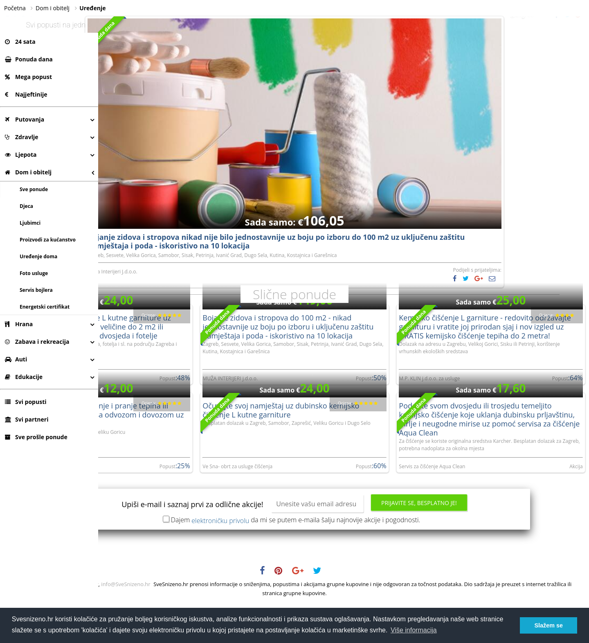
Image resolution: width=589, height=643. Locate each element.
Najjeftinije (26, 94)
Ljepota (21, 154)
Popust (233, 497)
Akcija (576, 504)
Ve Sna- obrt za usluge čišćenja (302, 497)
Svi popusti (25, 402)
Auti (16, 359)
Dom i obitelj (28, 172)
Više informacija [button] (414, 630)
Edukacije (24, 377)
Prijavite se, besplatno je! (468, 540)
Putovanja (24, 119)
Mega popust (28, 77)
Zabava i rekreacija (37, 341)
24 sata (20, 41)
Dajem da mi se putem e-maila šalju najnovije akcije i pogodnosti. (345, 557)
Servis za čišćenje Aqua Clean (464, 504)
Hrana (19, 324)
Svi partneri (26, 419)
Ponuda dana (29, 59)
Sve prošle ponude (36, 437)
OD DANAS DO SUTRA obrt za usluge (145, 497)
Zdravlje (21, 137)
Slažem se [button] (548, 625)
